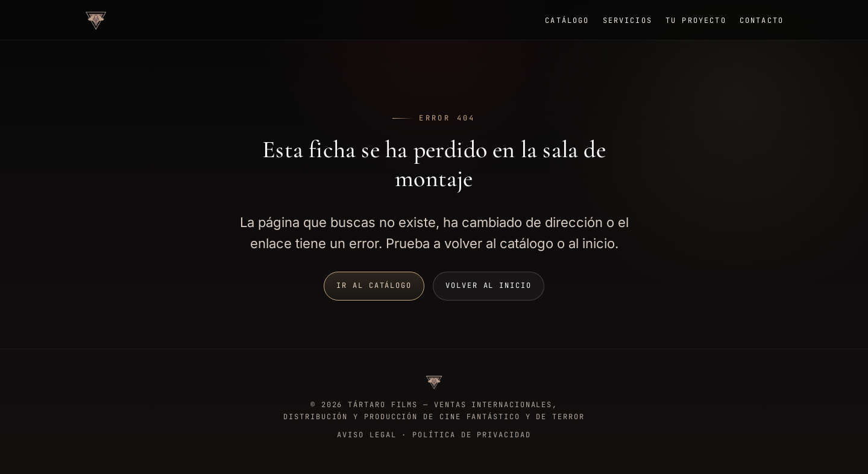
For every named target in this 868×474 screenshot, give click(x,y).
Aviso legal (366, 435)
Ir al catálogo (374, 285)
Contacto (762, 20)
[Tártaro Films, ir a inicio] (95, 19)
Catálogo (567, 20)
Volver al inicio (488, 285)
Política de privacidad (471, 435)
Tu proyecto (695, 20)
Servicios (627, 20)
